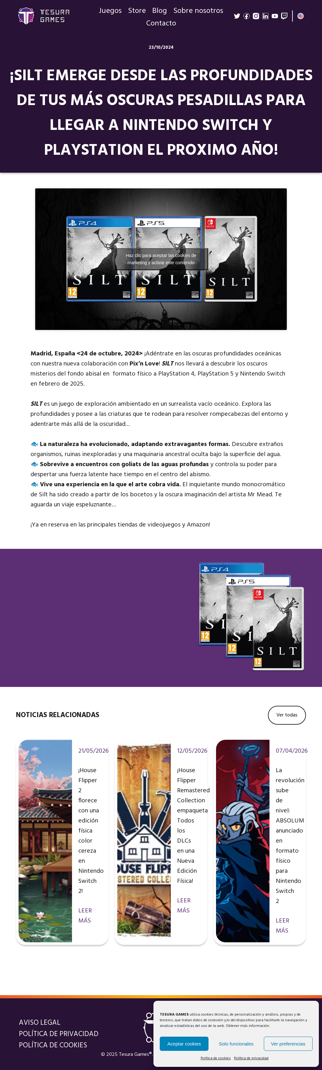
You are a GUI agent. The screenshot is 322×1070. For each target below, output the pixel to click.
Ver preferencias (288, 1043)
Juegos (110, 13)
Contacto (161, 25)
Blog (159, 13)
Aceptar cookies (184, 1043)
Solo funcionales (236, 1043)
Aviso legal (39, 1022)
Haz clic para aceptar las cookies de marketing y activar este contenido (161, 259)
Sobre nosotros (198, 13)
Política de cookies (216, 1058)
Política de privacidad (251, 1058)
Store (137, 13)
